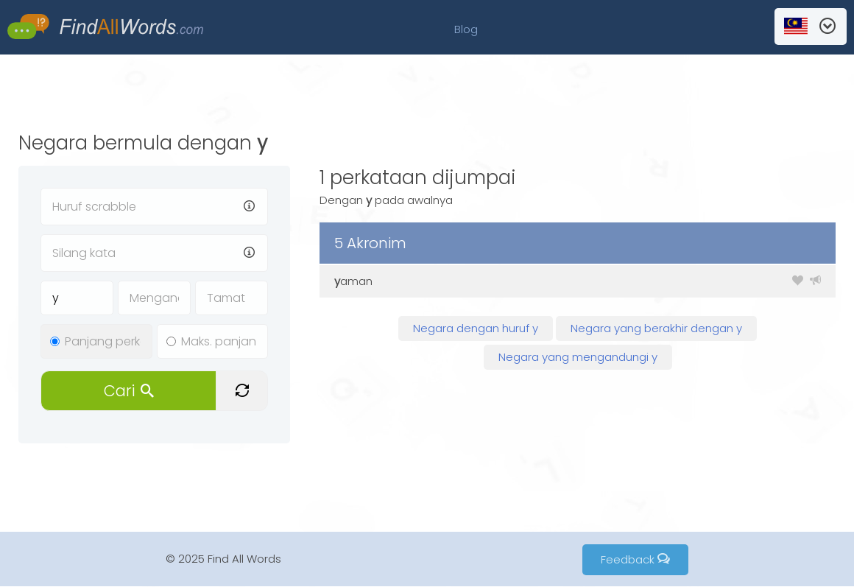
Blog (466, 29)
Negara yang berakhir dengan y (656, 328)
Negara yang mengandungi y (577, 357)
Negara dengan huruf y (475, 328)
